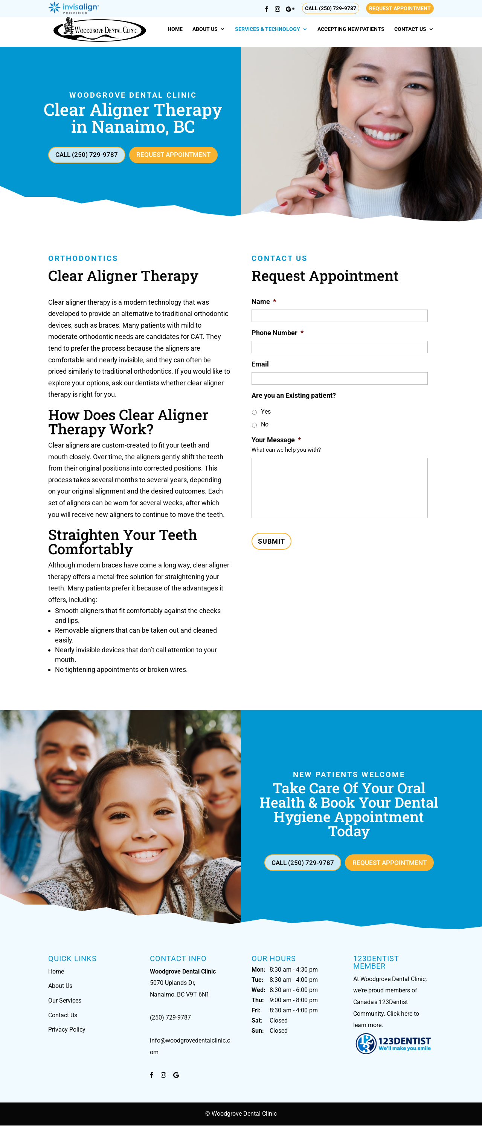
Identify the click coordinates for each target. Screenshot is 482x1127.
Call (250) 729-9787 (330, 8)
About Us (205, 29)
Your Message (276, 441)
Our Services (64, 1002)
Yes (266, 412)
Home (175, 29)
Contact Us (410, 29)
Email (260, 365)
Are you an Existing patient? (294, 396)
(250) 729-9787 (170, 1019)
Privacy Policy (66, 1031)
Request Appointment (400, 8)
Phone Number (278, 333)
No (264, 425)
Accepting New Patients (350, 29)
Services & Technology (267, 29)
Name (264, 302)
